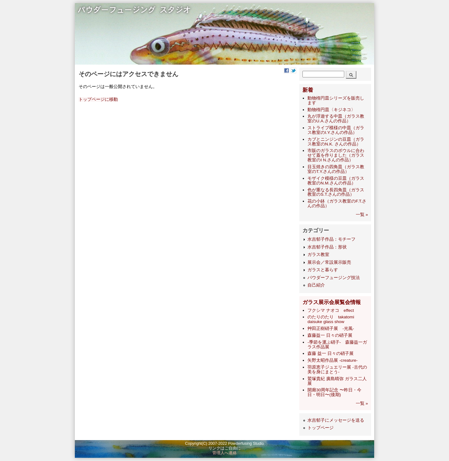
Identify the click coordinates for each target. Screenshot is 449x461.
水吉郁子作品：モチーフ (331, 239)
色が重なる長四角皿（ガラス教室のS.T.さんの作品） (335, 192)
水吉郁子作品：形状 (327, 247)
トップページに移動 (98, 99)
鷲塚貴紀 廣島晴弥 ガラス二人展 (337, 381)
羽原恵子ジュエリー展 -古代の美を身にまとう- (337, 369)
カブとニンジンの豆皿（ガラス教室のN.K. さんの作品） (335, 141)
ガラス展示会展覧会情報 (331, 302)
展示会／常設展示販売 (329, 262)
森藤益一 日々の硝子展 (329, 335)
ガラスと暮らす (322, 269)
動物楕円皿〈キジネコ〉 (331, 109)
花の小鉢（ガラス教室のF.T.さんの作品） (336, 203)
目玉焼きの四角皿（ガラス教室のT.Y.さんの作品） (335, 169)
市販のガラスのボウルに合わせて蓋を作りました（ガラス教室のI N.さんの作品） (335, 155)
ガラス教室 (318, 254)
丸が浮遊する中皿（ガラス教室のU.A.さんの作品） (335, 118)
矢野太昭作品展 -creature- (332, 360)
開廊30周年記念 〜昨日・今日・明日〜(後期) (334, 392)
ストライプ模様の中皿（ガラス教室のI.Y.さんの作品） (335, 130)
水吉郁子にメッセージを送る (335, 420)
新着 (307, 90)
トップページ (320, 427)
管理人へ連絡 (224, 453)
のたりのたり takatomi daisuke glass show (330, 319)
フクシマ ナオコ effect (330, 310)
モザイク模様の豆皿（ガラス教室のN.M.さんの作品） (335, 180)
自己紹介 (316, 285)
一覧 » (362, 214)
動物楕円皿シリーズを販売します (335, 100)
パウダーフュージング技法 (333, 277)
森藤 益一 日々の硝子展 (330, 353)
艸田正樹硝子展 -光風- (330, 328)
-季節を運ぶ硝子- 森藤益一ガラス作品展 (337, 344)
